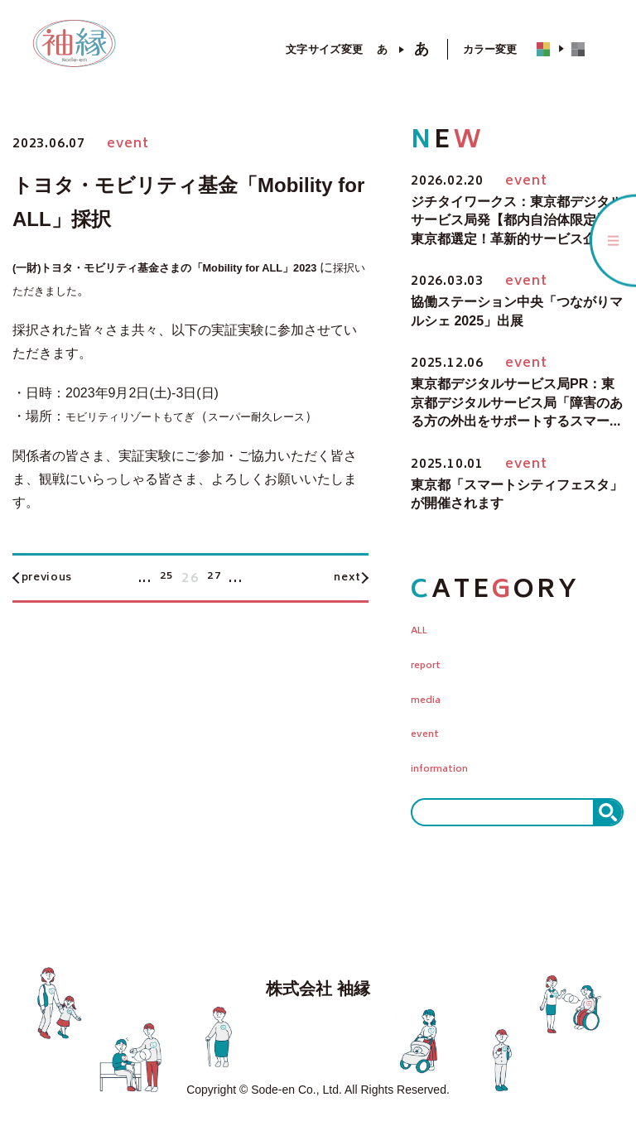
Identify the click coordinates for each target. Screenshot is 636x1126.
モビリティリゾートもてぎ (144, 416)
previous (58, 602)
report (432, 666)
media (431, 703)
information (450, 775)
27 (216, 602)
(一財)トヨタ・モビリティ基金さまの (123, 267)
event (430, 739)
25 (164, 602)
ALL (424, 630)
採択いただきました (118, 290)
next (337, 602)
